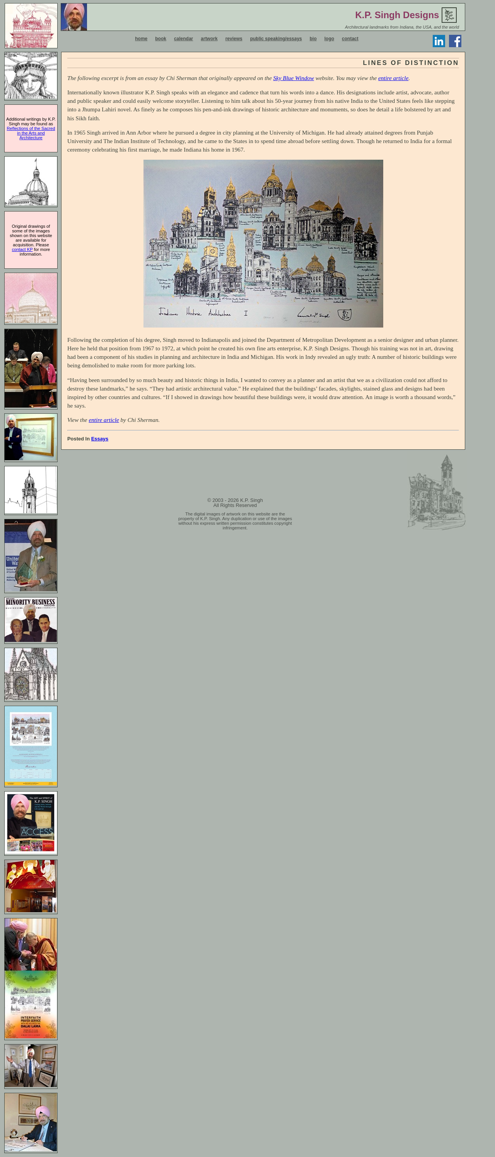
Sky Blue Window (293, 78)
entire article (393, 78)
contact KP (22, 249)
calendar (183, 38)
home (141, 38)
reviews (233, 38)
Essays (100, 439)
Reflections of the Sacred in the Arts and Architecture (31, 133)
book (160, 38)
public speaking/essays (276, 38)
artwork (209, 38)
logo (329, 38)
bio (313, 38)
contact (350, 38)
